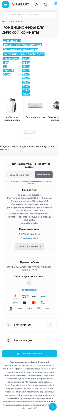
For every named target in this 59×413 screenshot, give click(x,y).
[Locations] (36, 4)
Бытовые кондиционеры (20, 49)
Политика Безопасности (31, 181)
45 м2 (26, 66)
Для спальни (12, 40)
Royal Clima (11, 58)
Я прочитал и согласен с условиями (31, 182)
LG (5, 66)
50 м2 (26, 82)
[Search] (5, 14)
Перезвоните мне (29, 238)
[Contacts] (45, 4)
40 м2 (26, 70)
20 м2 (26, 94)
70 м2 (26, 78)
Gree (6, 74)
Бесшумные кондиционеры (22, 44)
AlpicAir (8, 70)
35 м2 (26, 86)
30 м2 (26, 74)
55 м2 (26, 62)
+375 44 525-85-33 (30, 234)
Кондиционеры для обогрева (24, 54)
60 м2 (26, 58)
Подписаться (43, 175)
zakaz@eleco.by (29, 290)
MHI (6, 62)
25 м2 (26, 90)
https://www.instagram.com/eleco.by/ (29, 282)
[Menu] (5, 4)
